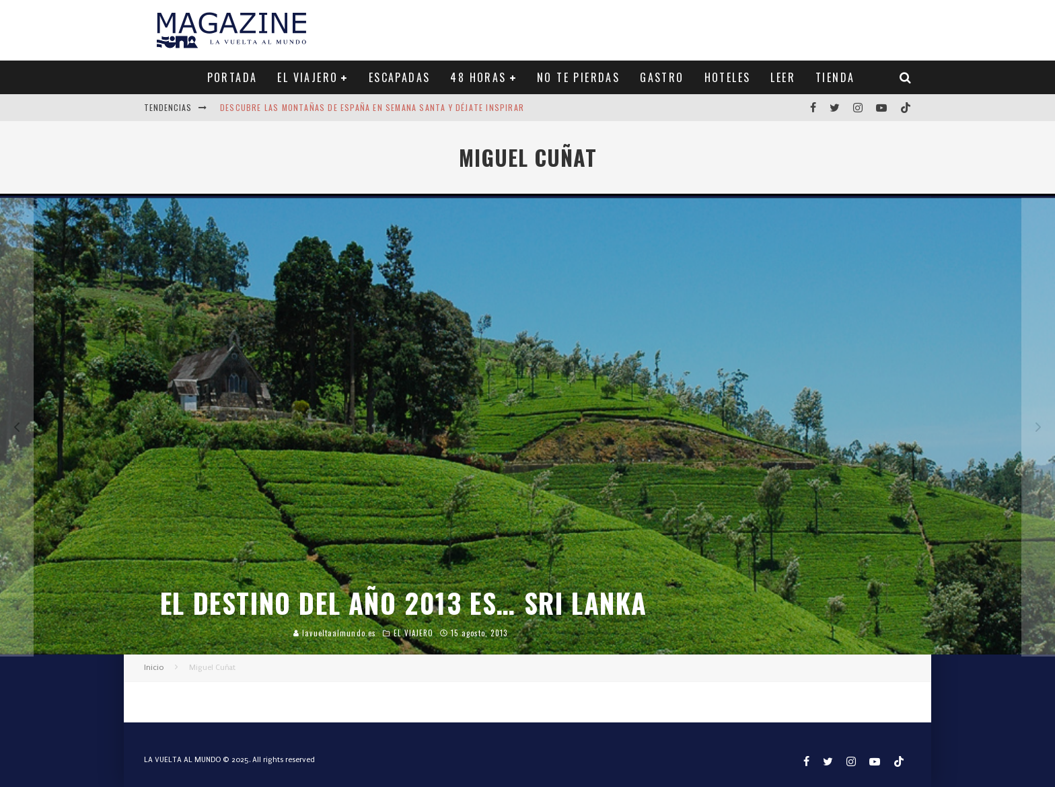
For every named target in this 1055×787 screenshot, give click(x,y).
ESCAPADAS (400, 77)
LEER (782, 77)
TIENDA (834, 77)
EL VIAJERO (307, 77)
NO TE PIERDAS (578, 77)
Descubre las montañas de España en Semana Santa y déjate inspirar (372, 107)
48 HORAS (478, 77)
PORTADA (232, 77)
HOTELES (727, 77)
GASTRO (662, 77)
